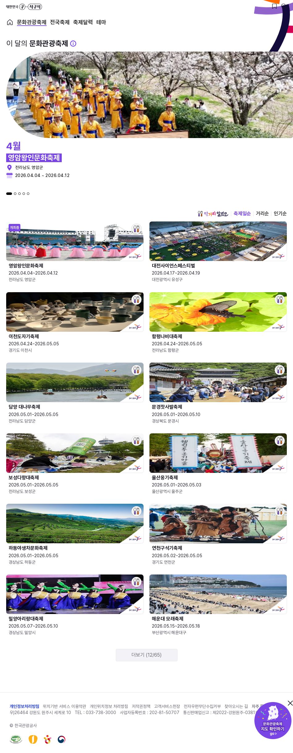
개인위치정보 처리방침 (109, 706)
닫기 (290, 703)
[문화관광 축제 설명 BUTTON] (73, 43)
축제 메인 (10, 22)
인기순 (280, 214)
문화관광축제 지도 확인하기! (273, 720)
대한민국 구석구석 (24, 7)
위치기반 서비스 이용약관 (64, 706)
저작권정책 (141, 706)
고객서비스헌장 (167, 706)
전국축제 (60, 22)
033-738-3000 (101, 712)
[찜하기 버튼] (274, 6)
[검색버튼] (284, 6)
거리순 (262, 214)
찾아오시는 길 (236, 706)
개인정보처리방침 (24, 706)
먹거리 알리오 (213, 214)
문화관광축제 (32, 22)
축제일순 (242, 214)
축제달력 (83, 22)
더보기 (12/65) (147, 655)
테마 (101, 22)
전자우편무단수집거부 (202, 706)
